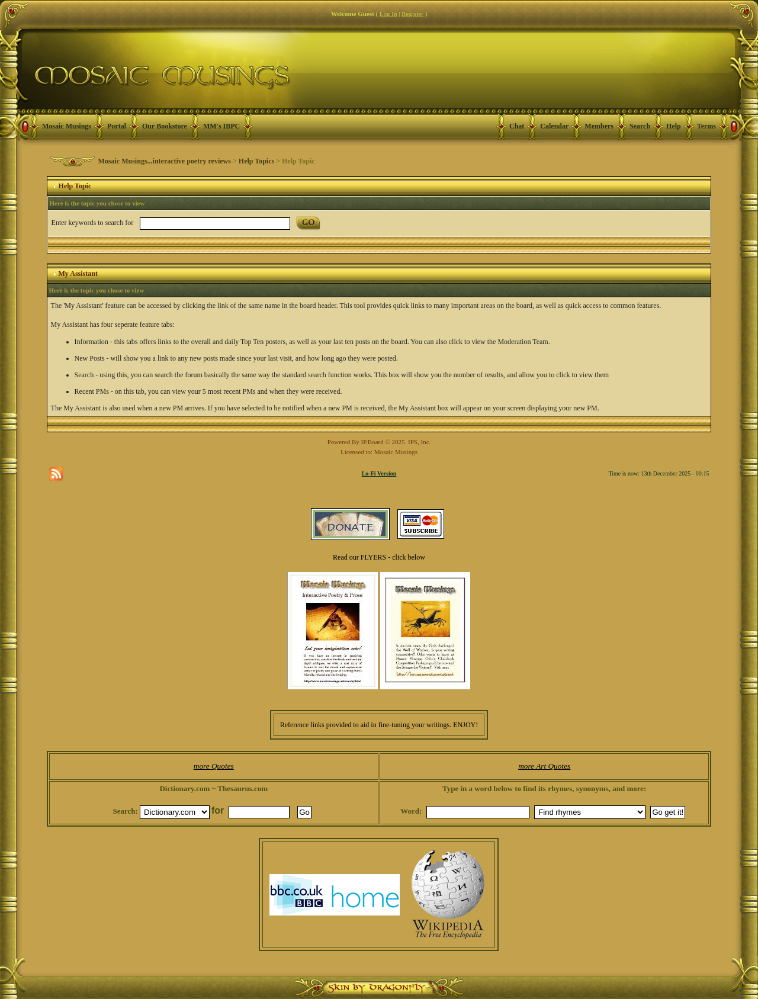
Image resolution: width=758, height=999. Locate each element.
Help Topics (256, 161)
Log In (388, 13)
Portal (116, 126)
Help (673, 126)
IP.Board (372, 441)
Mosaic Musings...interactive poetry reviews (164, 161)
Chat (516, 126)
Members (599, 126)
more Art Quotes (544, 766)
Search (639, 126)
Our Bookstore (164, 126)
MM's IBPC (221, 126)
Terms (706, 126)
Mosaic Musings (66, 126)
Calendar (554, 126)
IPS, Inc (418, 441)
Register (412, 13)
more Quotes (214, 766)
